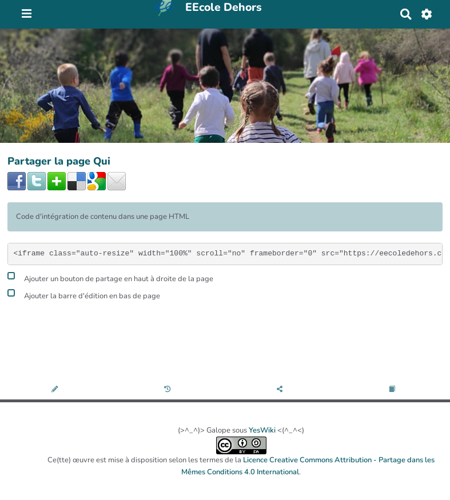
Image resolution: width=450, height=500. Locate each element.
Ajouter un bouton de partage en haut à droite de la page (110, 277)
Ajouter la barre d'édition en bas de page (83, 294)
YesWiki (262, 430)
